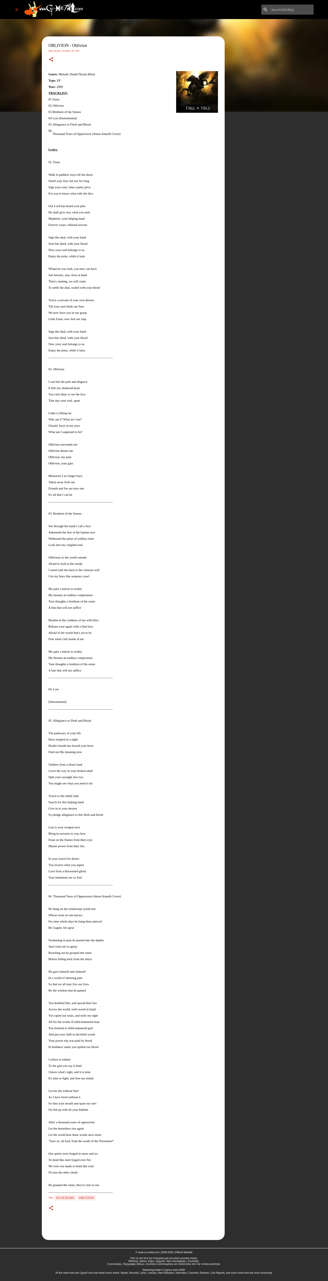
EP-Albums (65, 1197)
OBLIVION (86, 1197)
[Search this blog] (292, 10)
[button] (51, 60)
